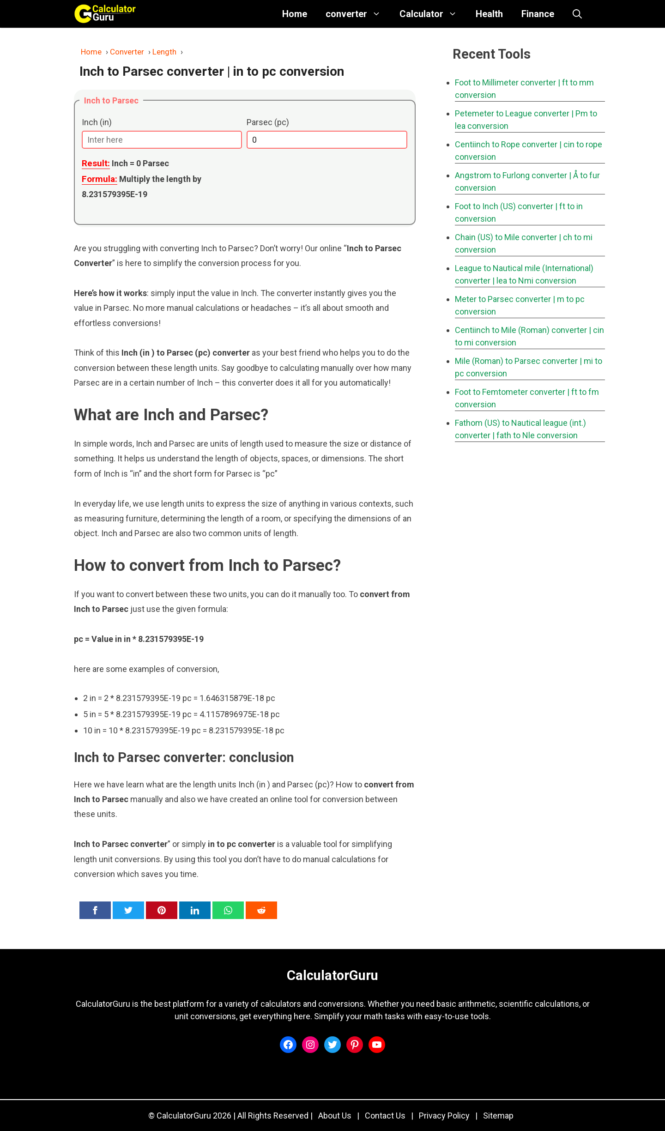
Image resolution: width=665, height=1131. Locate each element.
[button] (577, 14)
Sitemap (498, 1115)
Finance (537, 13)
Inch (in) (97, 122)
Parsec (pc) (268, 122)
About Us (334, 1115)
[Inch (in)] (162, 140)
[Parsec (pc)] (327, 140)
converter (358, 14)
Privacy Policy (444, 1115)
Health (489, 13)
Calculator (432, 14)
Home (294, 13)
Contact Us (385, 1115)
